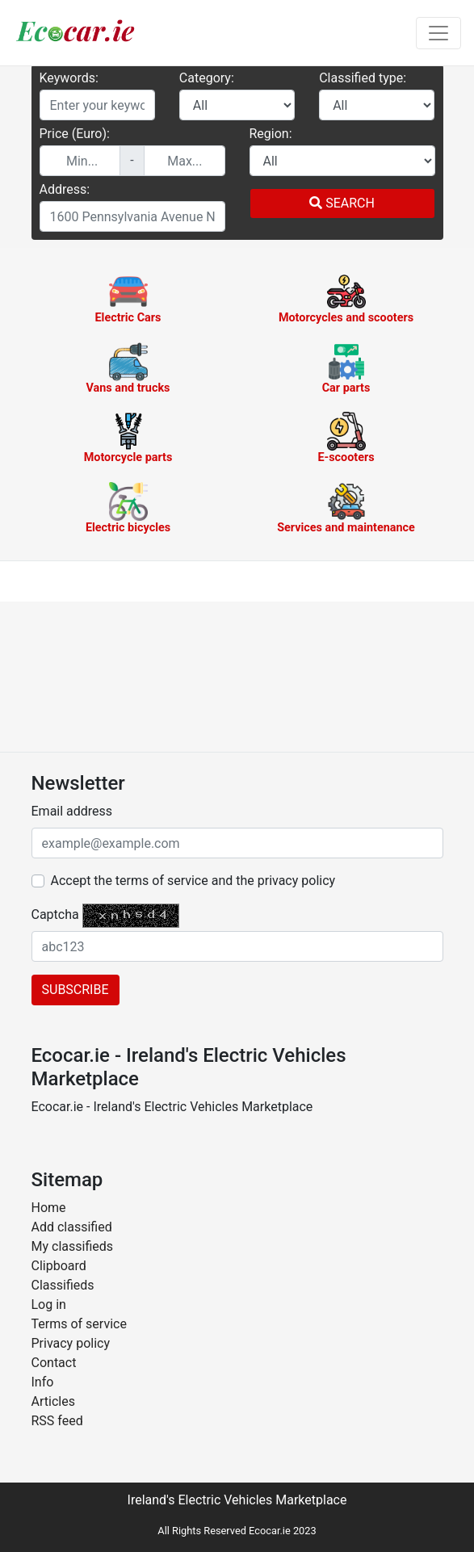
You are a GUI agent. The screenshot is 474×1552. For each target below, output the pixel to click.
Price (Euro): (75, 133)
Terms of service (79, 1324)
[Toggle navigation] (438, 33)
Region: (271, 133)
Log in (48, 1304)
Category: (206, 78)
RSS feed (57, 1420)
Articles (53, 1401)
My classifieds (72, 1246)
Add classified (71, 1227)
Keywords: (69, 78)
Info (42, 1382)
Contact (54, 1362)
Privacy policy (71, 1343)
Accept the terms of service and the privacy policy (193, 880)
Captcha (55, 914)
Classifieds (62, 1285)
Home (48, 1207)
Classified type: (362, 78)
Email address (72, 811)
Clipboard (58, 1265)
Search (342, 203)
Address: (65, 189)
